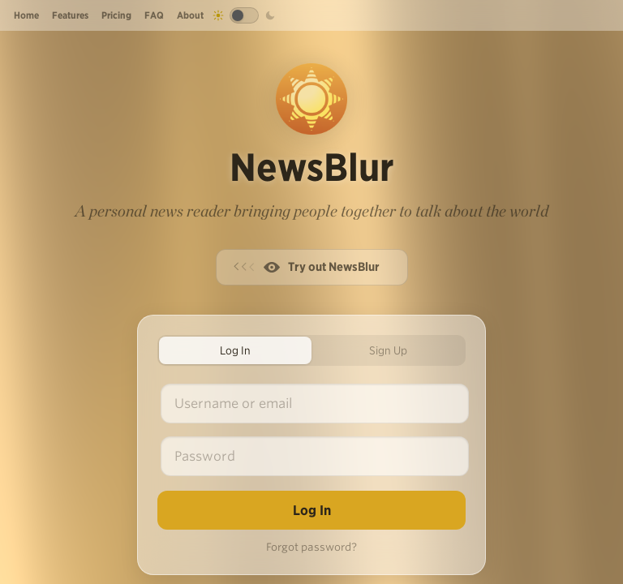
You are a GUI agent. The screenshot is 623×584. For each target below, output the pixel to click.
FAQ (154, 15)
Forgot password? (311, 547)
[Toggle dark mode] (244, 15)
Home (26, 15)
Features (70, 15)
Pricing (116, 15)
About (190, 15)
